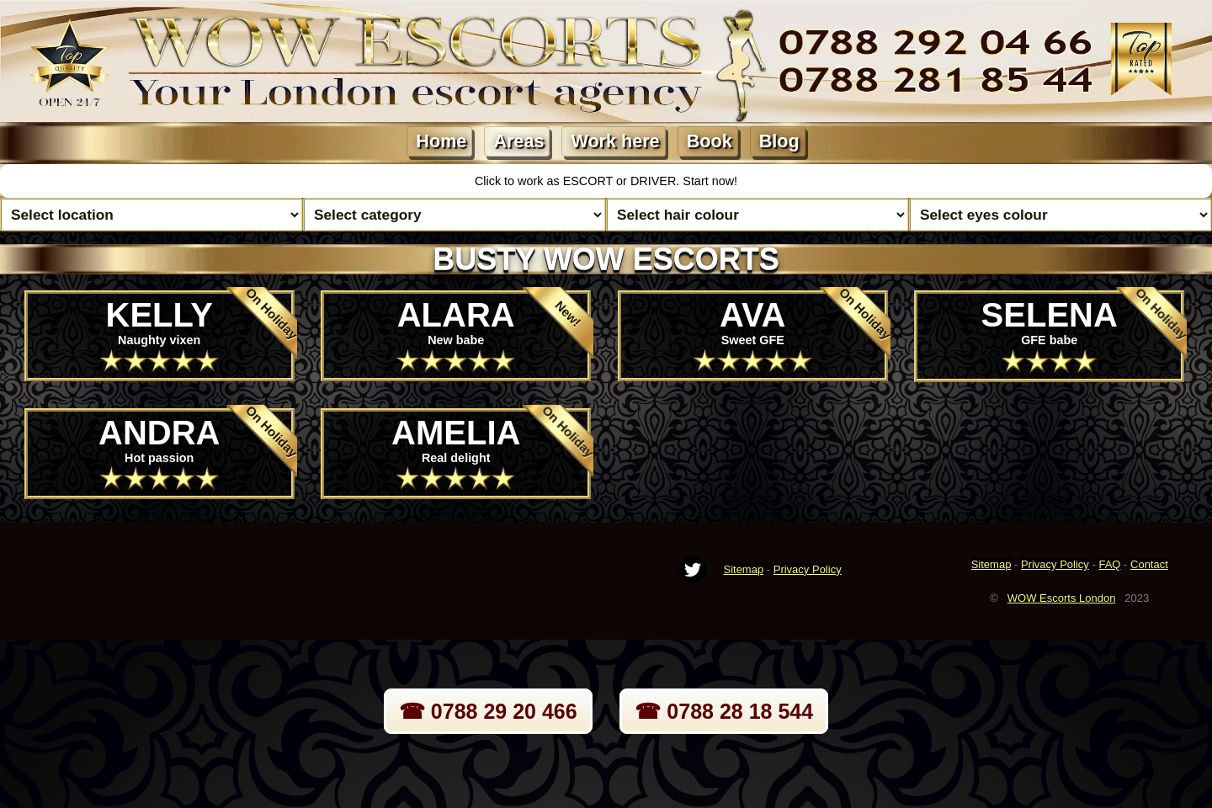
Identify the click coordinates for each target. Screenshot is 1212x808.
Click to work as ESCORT (545, 181)
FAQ (1109, 564)
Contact (1149, 564)
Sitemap (743, 569)
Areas (518, 141)
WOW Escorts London (1061, 598)
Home (441, 141)
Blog (779, 141)
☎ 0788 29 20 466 (488, 711)
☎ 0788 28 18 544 (724, 711)
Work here (615, 141)
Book (709, 141)
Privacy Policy (807, 569)
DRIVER (653, 181)
